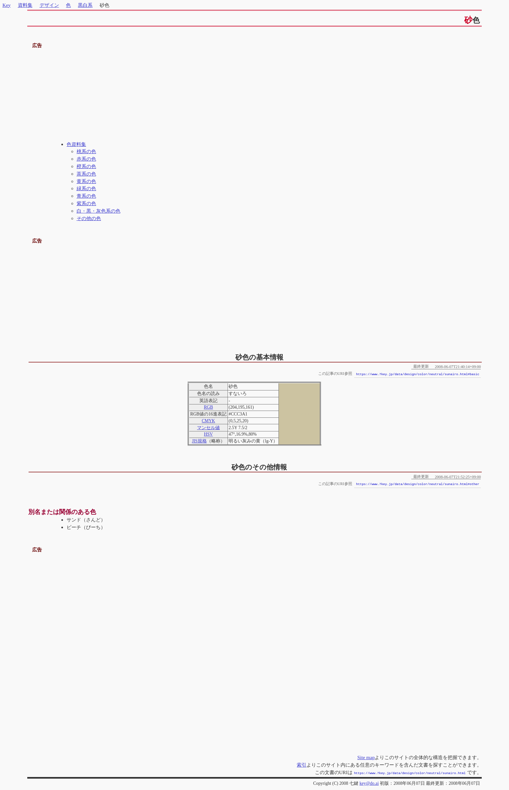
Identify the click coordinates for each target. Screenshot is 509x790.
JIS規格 (199, 441)
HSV (208, 434)
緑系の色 (86, 188)
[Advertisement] (254, 95)
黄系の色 (86, 181)
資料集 (25, 5)
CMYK (208, 420)
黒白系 (85, 5)
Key (7, 5)
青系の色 (86, 196)
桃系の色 (86, 151)
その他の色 (89, 218)
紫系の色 (86, 203)
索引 (301, 765)
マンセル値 (208, 427)
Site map (366, 757)
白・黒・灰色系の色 (98, 211)
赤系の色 (86, 159)
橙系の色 (86, 166)
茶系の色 (86, 174)
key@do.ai (369, 782)
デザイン (49, 5)
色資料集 (76, 144)
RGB (208, 407)
